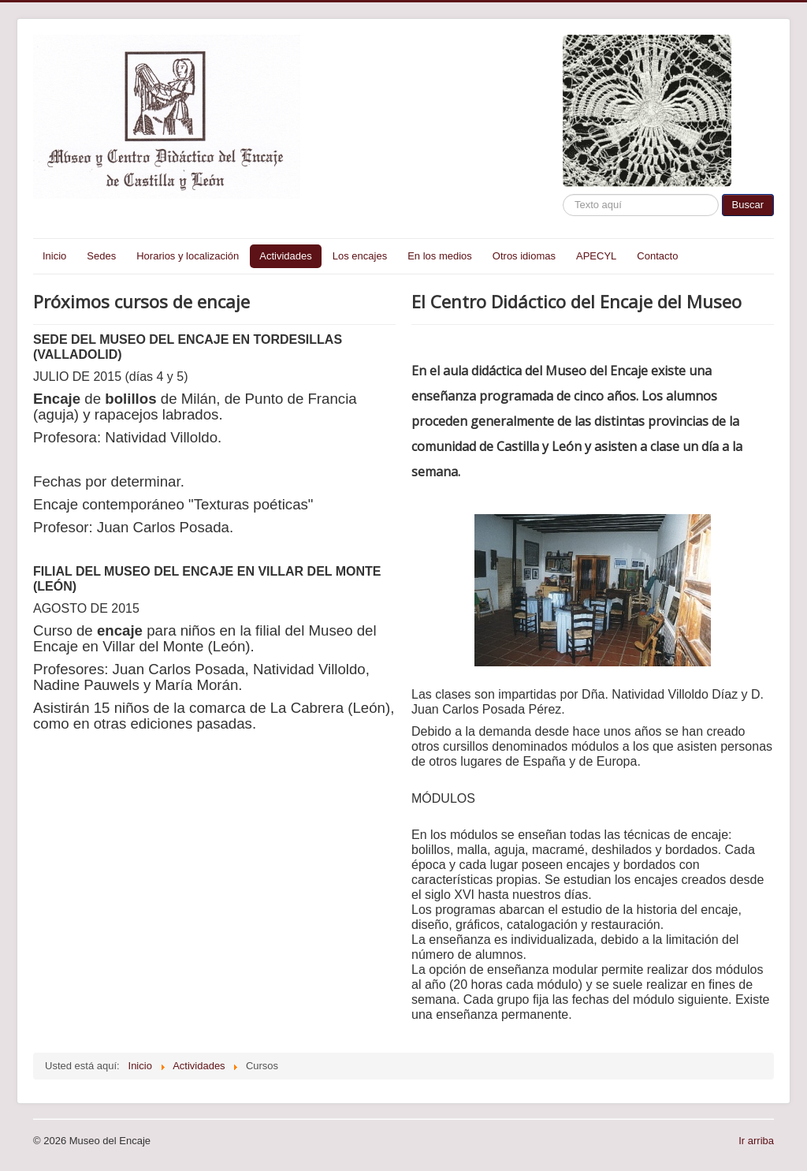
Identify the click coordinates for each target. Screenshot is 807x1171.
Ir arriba (756, 1141)
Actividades (285, 256)
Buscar (748, 205)
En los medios (439, 256)
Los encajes (360, 256)
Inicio (54, 256)
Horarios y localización (187, 256)
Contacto (657, 256)
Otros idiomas (524, 256)
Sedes (101, 256)
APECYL (596, 256)
